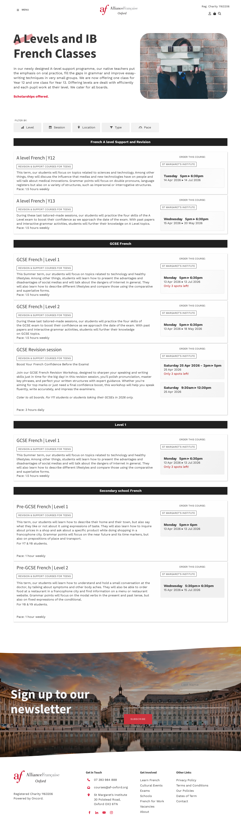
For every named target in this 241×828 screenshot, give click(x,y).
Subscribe (138, 719)
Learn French (150, 780)
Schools (146, 796)
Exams (145, 790)
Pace (145, 127)
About (144, 812)
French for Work (152, 801)
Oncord (37, 798)
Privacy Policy (186, 780)
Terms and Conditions (192, 785)
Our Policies (185, 790)
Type (116, 127)
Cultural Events (151, 785)
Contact (182, 801)
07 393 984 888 (105, 780)
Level (27, 127)
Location (86, 127)
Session (57, 127)
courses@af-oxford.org (111, 787)
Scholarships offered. (31, 96)
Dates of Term (186, 796)
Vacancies (147, 806)
